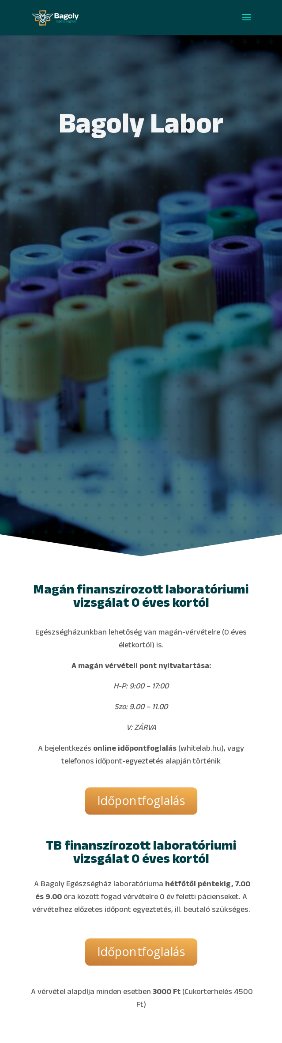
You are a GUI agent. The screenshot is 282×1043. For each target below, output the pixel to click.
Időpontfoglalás (141, 801)
